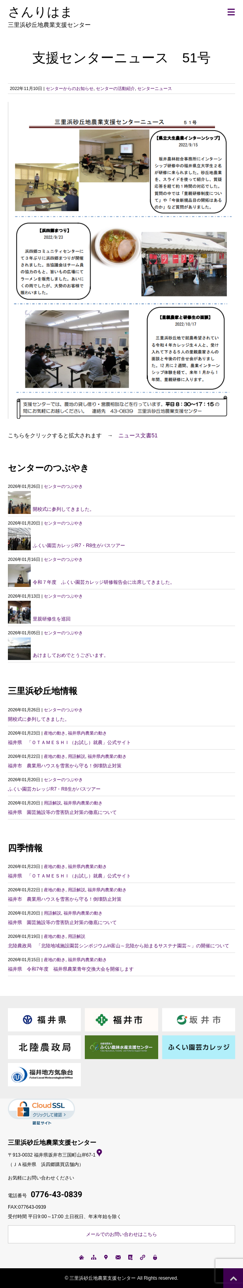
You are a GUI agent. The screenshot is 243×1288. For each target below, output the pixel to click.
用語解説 (76, 756)
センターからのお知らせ (69, 88)
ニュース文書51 (138, 435)
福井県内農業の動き (87, 733)
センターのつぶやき (63, 486)
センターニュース (154, 88)
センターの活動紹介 (115, 88)
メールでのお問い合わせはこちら (121, 1234)
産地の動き (54, 733)
